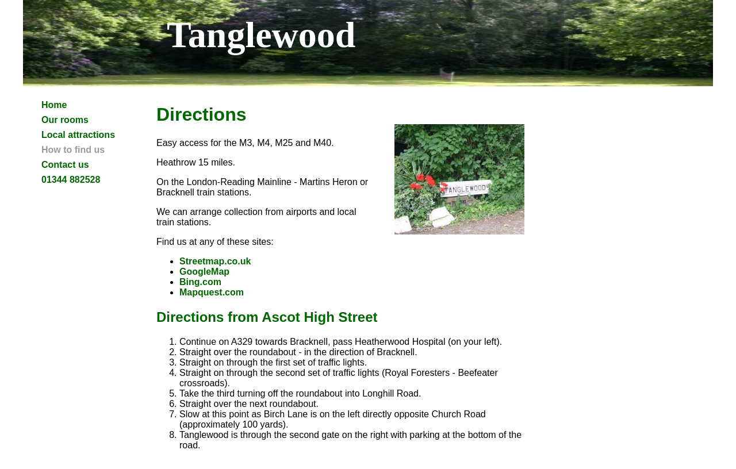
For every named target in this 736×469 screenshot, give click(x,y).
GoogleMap (204, 271)
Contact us (65, 165)
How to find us (73, 150)
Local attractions (78, 135)
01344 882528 (70, 179)
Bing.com (200, 282)
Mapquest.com (211, 292)
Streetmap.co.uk (215, 261)
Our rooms (65, 120)
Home (54, 105)
